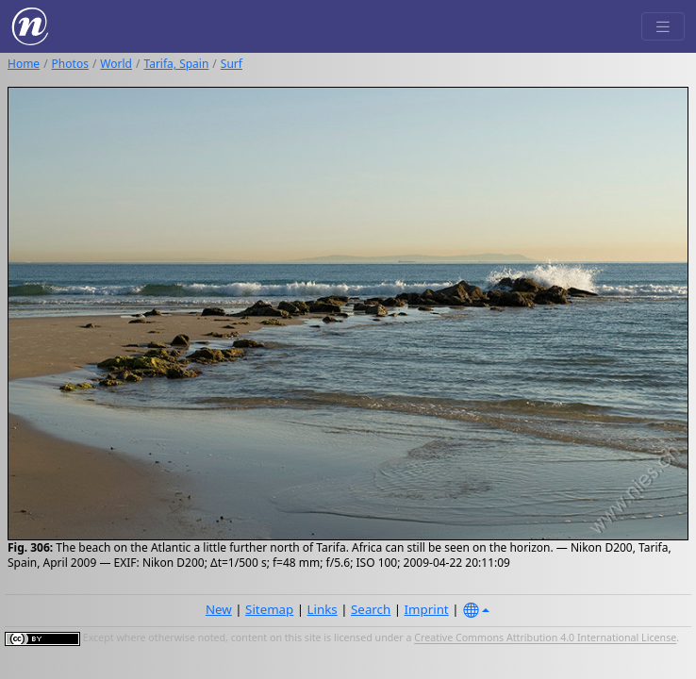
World (116, 64)
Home (24, 64)
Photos (70, 64)
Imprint (427, 609)
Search (370, 609)
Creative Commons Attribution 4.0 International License (545, 638)
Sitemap (269, 609)
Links (322, 609)
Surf (231, 64)
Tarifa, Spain (175, 64)
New (219, 609)
